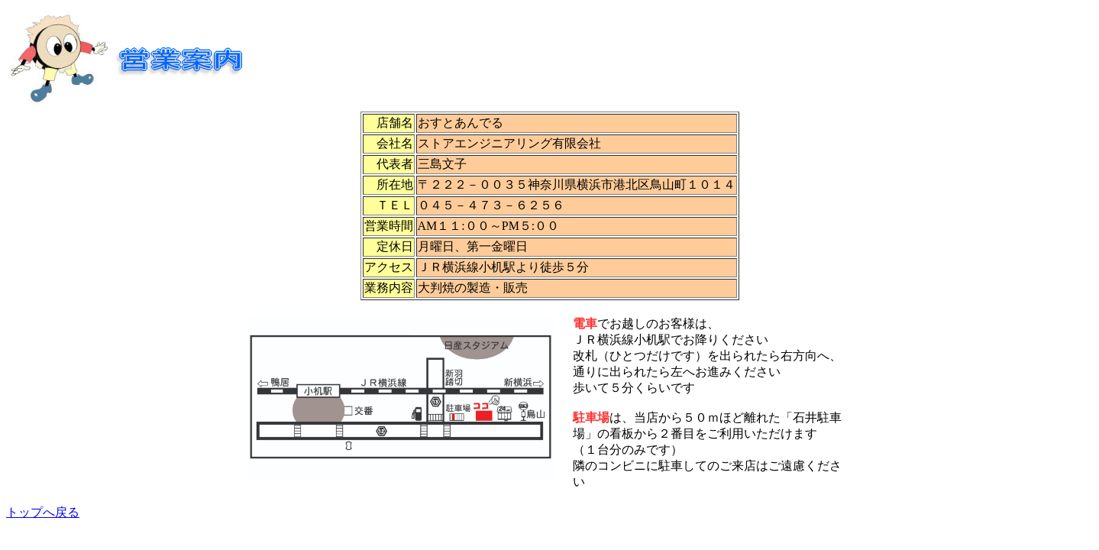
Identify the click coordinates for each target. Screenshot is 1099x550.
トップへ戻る (42, 512)
